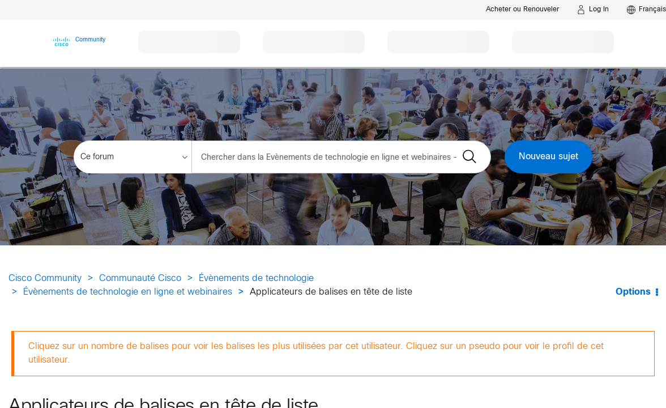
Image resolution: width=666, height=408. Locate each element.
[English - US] (646, 9)
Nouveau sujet (548, 156)
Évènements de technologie (256, 278)
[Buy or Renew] (522, 9)
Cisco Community (45, 278)
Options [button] (633, 292)
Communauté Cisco (140, 278)
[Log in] (593, 9)
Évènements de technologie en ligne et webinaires (127, 292)
